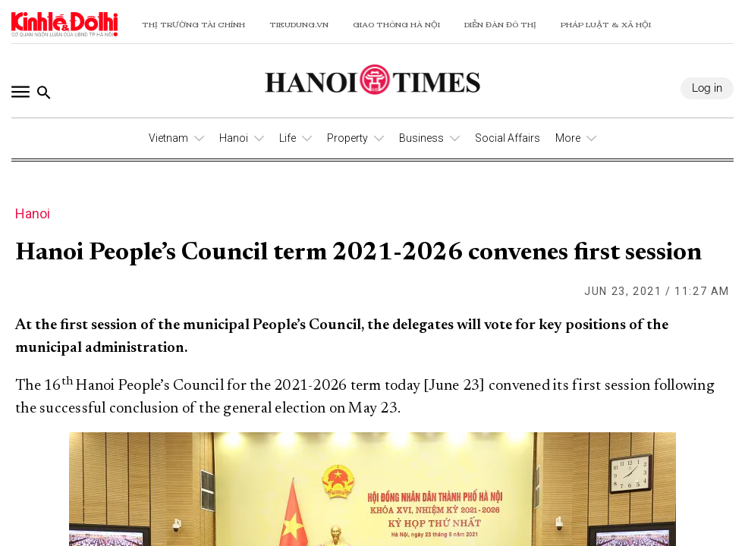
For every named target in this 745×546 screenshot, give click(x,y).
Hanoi (233, 138)
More (567, 138)
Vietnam (168, 138)
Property (347, 138)
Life (287, 138)
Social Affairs (507, 138)
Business (421, 138)
